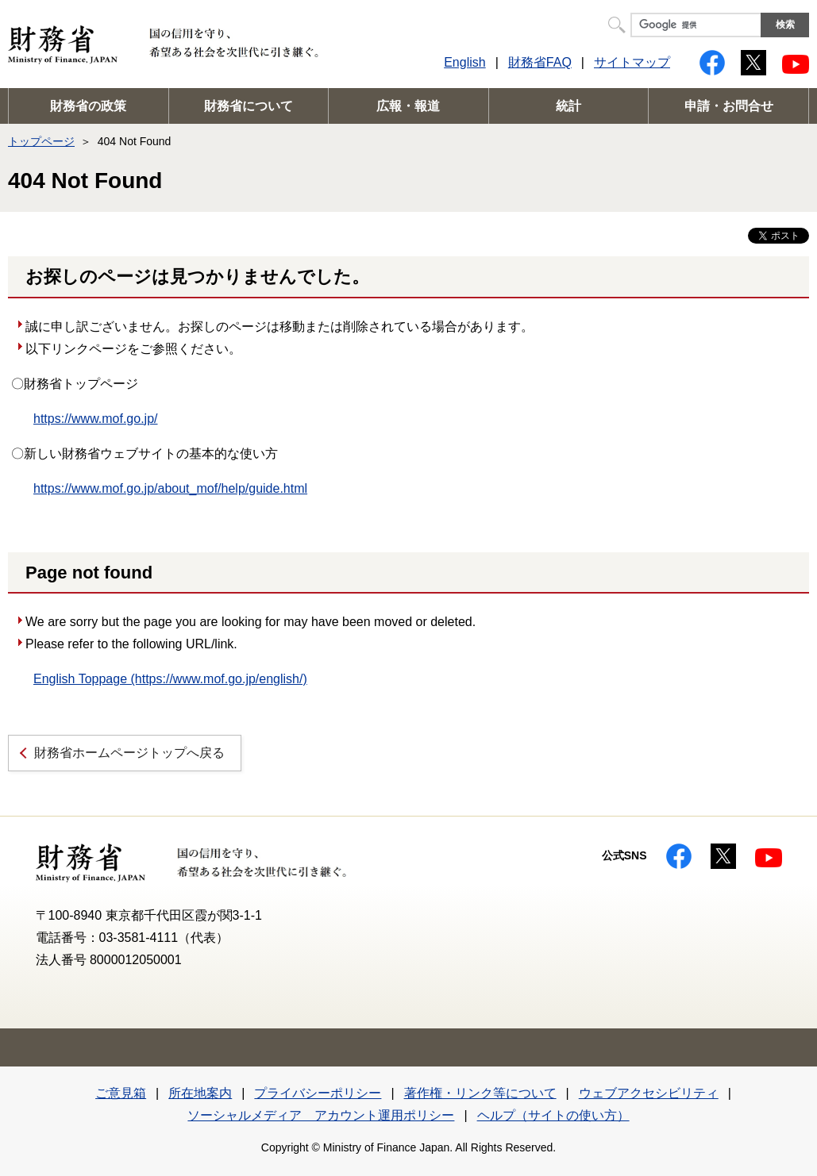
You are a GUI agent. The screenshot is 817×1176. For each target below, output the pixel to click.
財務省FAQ (540, 62)
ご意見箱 (120, 1093)
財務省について (248, 106)
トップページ (41, 141)
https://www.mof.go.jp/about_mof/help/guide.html (170, 488)
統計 (568, 106)
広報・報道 (408, 106)
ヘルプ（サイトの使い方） (553, 1115)
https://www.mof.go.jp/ (95, 418)
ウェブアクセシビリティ (649, 1093)
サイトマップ (632, 62)
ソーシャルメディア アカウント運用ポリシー (320, 1115)
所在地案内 (200, 1093)
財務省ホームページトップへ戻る (129, 752)
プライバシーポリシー (317, 1093)
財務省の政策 (88, 106)
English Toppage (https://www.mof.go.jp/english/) (170, 679)
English (464, 62)
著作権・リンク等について (480, 1093)
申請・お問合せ (728, 106)
